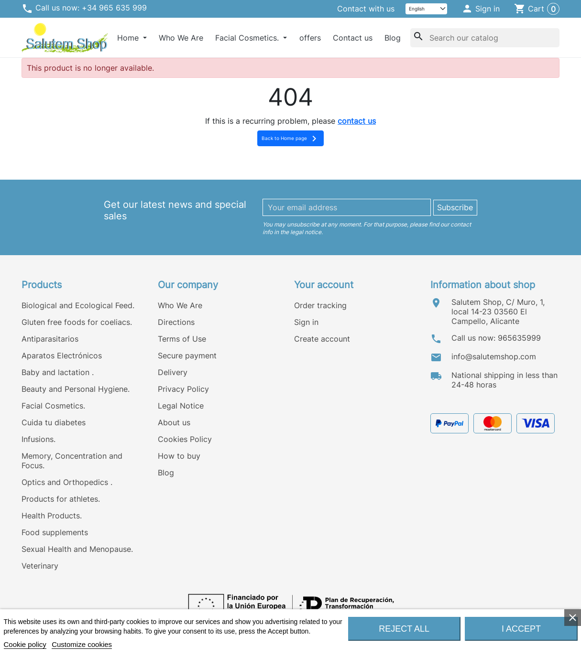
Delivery (172, 372)
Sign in (306, 322)
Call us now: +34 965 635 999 (84, 8)
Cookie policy (25, 644)
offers (310, 38)
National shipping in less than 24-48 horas (504, 379)
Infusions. (38, 439)
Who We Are (181, 38)
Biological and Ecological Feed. (78, 305)
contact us (357, 121)
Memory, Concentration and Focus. (72, 460)
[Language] (427, 8)
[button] (481, 9)
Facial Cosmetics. (248, 38)
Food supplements (55, 532)
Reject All (404, 629)
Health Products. (52, 515)
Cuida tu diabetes (54, 422)
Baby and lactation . (58, 372)
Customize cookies (82, 644)
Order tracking (320, 305)
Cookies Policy (185, 439)
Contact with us (366, 8)
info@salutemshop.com (493, 356)
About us (174, 422)
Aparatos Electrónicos (62, 355)
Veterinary (40, 566)
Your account (323, 285)
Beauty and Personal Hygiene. (76, 389)
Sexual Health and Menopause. (77, 549)
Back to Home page (291, 138)
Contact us (353, 38)
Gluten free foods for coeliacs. (77, 322)
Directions (176, 322)
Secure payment (187, 355)
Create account (322, 339)
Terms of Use (182, 339)
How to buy (179, 456)
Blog (392, 38)
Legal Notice (181, 405)
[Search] (484, 37)
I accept (521, 629)
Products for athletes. (61, 499)
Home (129, 38)
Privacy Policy (183, 389)
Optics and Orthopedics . (67, 482)
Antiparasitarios (50, 339)
